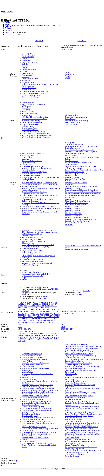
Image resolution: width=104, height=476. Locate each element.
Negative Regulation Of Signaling (33, 407)
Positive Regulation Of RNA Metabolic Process (80, 441)
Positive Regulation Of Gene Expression (78, 163)
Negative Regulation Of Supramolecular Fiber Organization (41, 208)
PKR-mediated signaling (30, 265)
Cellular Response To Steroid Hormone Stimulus (37, 199)
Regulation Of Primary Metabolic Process (35, 394)
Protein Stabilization (28, 366)
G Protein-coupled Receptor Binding (34, 104)
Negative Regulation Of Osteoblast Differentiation (81, 190)
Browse (7, 23)
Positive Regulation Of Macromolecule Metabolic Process (41, 381)
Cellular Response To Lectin (74, 445)
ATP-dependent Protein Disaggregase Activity (37, 135)
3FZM (50, 333)
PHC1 (34, 315)
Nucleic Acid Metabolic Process (75, 381)
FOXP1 (26, 309)
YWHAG (43, 322)
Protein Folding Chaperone (30, 124)
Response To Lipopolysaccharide (76, 173)
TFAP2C (76, 313)
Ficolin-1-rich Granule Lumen (31, 95)
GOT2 (40, 309)
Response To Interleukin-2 (73, 208)
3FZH (37, 333)
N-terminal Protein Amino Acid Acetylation (79, 412)
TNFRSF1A (32, 320)
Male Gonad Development (73, 421)
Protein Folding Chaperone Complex (34, 93)
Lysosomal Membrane (29, 69)
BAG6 (33, 304)
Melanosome (26, 80)
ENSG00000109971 (24, 329)
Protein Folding (27, 157)
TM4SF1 (25, 320)
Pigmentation (69, 184)
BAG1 (57, 302)
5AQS (33, 339)
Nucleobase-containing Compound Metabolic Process (82, 407)
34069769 (86, 291)
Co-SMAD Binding (71, 124)
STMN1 (24, 318)
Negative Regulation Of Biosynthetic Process (36, 434)
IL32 (22, 313)
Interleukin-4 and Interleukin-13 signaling (35, 246)
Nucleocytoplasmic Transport (74, 153)
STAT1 (56, 317)
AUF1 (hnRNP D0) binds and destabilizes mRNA (38, 245)
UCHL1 (20, 322)
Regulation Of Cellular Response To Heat (78, 425)
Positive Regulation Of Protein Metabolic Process (38, 443)
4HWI (46, 335)
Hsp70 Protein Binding (29, 412)
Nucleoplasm (26, 60)
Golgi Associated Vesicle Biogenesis (33, 241)
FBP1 (54, 308)
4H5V (37, 335)
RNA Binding (26, 106)
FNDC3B (21, 309)
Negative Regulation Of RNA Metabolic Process (81, 352)
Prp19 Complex (27, 53)
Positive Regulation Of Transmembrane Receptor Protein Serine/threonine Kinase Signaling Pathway (83, 415)
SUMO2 (36, 318)
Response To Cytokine (72, 177)
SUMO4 (42, 318)
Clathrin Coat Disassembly (30, 201)
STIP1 (20, 318)
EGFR (30, 308)
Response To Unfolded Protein (32, 161)
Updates (8, 28)
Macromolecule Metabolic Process (76, 452)
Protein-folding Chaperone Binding (33, 131)
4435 (62, 324)
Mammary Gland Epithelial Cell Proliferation (80, 432)
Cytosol (24, 71)
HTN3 (58, 311)
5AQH (24, 337)
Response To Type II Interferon (75, 179)
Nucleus (24, 58)
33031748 (42, 298)
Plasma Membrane (28, 73)
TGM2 (20, 320)
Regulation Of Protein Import (31, 210)
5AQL (42, 337)
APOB (48, 302)
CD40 (48, 304)
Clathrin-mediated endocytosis (32, 252)
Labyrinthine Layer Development (76, 204)
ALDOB (43, 302)
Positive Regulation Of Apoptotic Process (35, 396)
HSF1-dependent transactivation (32, 237)
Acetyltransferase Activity (73, 443)
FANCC (49, 308)
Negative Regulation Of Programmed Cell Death (37, 374)
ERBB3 (35, 308)
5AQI (29, 337)
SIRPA (36, 317)
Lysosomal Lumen (28, 82)
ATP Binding (26, 110)
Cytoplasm (25, 66)
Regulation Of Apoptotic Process (76, 183)
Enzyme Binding (27, 115)
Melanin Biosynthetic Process (75, 181)
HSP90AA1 (33, 311)
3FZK (41, 333)
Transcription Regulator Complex (76, 383)
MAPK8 (49, 313)
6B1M (55, 339)
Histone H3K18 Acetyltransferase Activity (79, 363)
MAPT (54, 313)
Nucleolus (25, 64)
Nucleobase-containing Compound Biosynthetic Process (83, 423)
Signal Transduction (28, 163)
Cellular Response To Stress (31, 175)
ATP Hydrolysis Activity (30, 113)
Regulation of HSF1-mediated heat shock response (38, 230)
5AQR (29, 339)
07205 (20, 327)
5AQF (55, 335)
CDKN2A (53, 304)
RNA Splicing (26, 164)
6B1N (19, 341)
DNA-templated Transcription (75, 368)
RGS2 (20, 317)
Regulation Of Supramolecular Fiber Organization (38, 206)
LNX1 (97, 311)
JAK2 (26, 313)
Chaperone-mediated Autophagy (32, 194)
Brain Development (71, 161)
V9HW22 (32, 331)
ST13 (52, 317)
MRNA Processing (28, 155)
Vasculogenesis (70, 142)
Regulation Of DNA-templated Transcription (79, 150)
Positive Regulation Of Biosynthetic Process (36, 421)
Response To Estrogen (72, 188)
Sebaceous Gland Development (75, 397)
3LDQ (54, 333)
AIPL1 (37, 302)
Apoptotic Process (71, 155)
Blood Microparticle (28, 89)
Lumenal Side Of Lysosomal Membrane (35, 91)
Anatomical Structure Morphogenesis (77, 401)
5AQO (56, 337)
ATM (52, 302)
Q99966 (63, 331)
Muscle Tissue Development (74, 454)
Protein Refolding (27, 181)
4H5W (41, 335)
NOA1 (29, 315)
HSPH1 (52, 311)
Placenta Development (72, 148)
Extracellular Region (28, 55)
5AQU (42, 339)
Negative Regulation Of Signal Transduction (36, 168)
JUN (30, 313)
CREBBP (77, 311)
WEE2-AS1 (36, 322)
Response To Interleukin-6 (73, 212)
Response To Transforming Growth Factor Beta (80, 219)
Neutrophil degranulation (30, 248)
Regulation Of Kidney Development (77, 221)
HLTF (23, 311)
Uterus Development (72, 456)
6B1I (51, 339)
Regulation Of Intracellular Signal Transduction (37, 392)
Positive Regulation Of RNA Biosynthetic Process (81, 427)
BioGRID (8, 32)
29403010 (55, 289)
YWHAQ (50, 322)
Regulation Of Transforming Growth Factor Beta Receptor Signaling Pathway (81, 448)
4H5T (32, 335)
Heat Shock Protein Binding (31, 121)
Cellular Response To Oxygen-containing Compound (39, 432)
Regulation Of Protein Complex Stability (35, 192)
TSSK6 (45, 320)
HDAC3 (56, 309)
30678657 (25, 294)
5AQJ (33, 337)
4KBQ (50, 335)
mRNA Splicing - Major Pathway (32, 250)
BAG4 (29, 304)
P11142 (20, 331)
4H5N (24, 335)
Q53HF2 (26, 331)
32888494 (46, 287)
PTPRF (46, 315)
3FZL (45, 333)
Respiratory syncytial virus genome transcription (37, 263)
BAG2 (20, 304)
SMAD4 (64, 313)
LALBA (35, 313)
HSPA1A (41, 311)
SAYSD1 (30, 317)
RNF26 (24, 317)
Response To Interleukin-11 (74, 215)
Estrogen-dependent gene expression (77, 249)
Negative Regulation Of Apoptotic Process (35, 368)
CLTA (25, 306)
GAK (31, 309)
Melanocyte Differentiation (74, 168)
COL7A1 (31, 306)
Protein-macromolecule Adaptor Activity (35, 119)
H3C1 (45, 309)
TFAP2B (70, 313)
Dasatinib (25, 270)
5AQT (38, 339)
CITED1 (81, 40)
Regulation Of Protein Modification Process (36, 403)
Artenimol (25, 279)
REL (58, 315)
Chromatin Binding (71, 115)
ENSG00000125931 (67, 329)
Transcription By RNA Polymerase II (77, 350)
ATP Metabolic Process (29, 186)
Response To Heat (27, 430)
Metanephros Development (74, 144)
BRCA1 (38, 304)
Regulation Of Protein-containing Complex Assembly (39, 183)
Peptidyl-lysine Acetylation (74, 419)
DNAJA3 (54, 306)
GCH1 (36, 309)
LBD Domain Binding (72, 122)
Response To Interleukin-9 (73, 214)
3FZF (33, 333)
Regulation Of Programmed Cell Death (34, 359)
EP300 (83, 311)
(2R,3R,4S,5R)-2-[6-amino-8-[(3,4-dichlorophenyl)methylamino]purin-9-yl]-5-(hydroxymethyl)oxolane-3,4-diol (36, 274)
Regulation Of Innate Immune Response (78, 439)
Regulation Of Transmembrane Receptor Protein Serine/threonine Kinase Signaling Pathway (81, 395)
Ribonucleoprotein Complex (31, 97)
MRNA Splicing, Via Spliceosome (33, 153)
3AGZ (24, 333)
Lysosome (25, 68)
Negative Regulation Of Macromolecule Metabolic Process (41, 390)
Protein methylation (28, 254)
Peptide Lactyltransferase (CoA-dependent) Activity (82, 366)
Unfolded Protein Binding (30, 130)
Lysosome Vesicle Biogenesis (31, 239)
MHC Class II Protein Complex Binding (35, 117)
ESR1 (44, 308)
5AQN (52, 337)
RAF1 (52, 315)
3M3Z (20, 335)
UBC (54, 320)
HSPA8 (39, 40)
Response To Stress (28, 372)
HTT (19, 313)
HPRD (7, 34)
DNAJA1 (48, 306)
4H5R (28, 335)
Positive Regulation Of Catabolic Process (35, 438)
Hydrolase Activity (28, 111)
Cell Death (25, 383)
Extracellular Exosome (29, 88)
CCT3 (44, 304)
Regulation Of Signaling (29, 416)
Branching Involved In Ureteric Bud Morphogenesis (82, 146)
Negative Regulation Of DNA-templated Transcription (39, 184)
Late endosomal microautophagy (32, 261)
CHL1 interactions (28, 243)
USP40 (25, 322)
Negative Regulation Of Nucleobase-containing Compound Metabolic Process (80, 356)
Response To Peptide (28, 441)
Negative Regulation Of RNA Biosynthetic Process (82, 348)
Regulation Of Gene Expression (32, 436)
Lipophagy (25, 257)
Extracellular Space (28, 57)
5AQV (47, 339)
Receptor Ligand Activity (30, 128)
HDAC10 (50, 309)
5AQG (20, 337)
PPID (38, 315)
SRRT (48, 317)
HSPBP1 (47, 311)
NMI (24, 315)
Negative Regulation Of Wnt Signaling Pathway (81, 166)
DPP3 (19, 308)
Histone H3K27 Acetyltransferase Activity (79, 354)
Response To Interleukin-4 (73, 210)
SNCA (40, 317)
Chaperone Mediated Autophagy (32, 259)
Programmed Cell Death (29, 379)
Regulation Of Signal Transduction (33, 399)
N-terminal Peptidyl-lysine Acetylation (77, 365)
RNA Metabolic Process (73, 399)
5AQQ (24, 339)
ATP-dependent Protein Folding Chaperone (36, 137)
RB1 (55, 315)
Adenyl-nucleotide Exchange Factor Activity (36, 386)
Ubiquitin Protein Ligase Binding (32, 122)
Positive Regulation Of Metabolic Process (35, 363)
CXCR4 (37, 306)
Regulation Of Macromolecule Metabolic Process (38, 388)
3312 (19, 324)
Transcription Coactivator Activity (76, 117)
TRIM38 (40, 320)
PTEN (42, 315)
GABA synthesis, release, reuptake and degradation (38, 256)
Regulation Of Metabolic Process (32, 365)
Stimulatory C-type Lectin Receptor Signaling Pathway (83, 450)
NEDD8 (20, 315)
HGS (19, 311)
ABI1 (33, 302)
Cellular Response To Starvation (32, 166)
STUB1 (30, 318)
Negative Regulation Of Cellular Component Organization (41, 188)
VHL (29, 322)
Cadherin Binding (27, 126)
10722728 (56, 25)
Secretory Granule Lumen (30, 79)
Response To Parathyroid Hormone (76, 217)
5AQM (47, 337)
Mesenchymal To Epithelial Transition (77, 201)
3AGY (20, 333)
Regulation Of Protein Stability (32, 173)
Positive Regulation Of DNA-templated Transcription (82, 194)
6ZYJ (23, 341)
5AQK (37, 337)
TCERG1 (54, 318)
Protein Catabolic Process (30, 170)
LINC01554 (42, 313)
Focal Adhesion (27, 75)
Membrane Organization (30, 190)
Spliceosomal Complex (29, 62)
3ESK (29, 333)
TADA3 (47, 318)
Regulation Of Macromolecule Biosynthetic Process (38, 417)
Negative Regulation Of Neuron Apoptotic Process (81, 186)
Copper (24, 278)
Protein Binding (27, 108)
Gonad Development (72, 438)
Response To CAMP (72, 199)
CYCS (42, 306)
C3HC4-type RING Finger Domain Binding (36, 133)
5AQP (20, 339)
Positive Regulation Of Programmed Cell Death (37, 385)
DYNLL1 (25, 308)
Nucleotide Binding (28, 102)
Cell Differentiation (71, 164)
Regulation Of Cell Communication (33, 419)
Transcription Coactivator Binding (76, 344)
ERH (40, 308)
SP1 (44, 317)
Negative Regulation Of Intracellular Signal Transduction (40, 428)
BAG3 (24, 304)
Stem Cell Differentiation (73, 417)
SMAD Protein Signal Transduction (76, 203)
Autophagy (25, 159)
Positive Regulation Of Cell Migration (34, 172)
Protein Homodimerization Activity (76, 121)
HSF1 (27, 311)
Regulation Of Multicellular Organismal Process (37, 410)
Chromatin (68, 375)
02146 (63, 327)
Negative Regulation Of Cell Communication (36, 408)
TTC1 (50, 320)
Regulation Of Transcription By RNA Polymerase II (82, 152)
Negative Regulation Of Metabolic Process (36, 397)
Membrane (25, 77)
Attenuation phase (27, 236)
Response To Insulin (71, 175)
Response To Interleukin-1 (73, 206)
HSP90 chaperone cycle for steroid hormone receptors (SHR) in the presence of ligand (39, 233)
